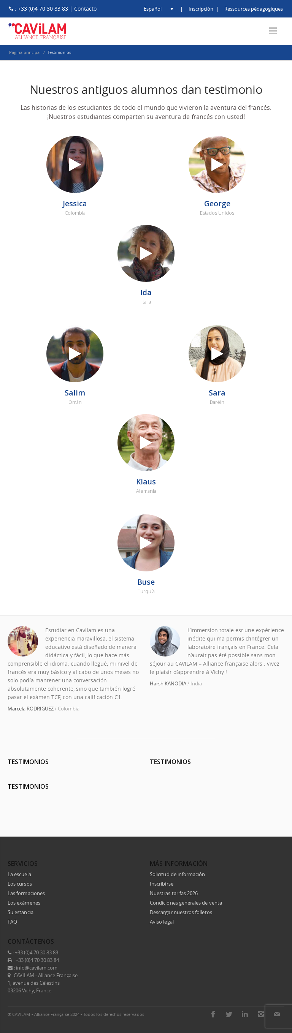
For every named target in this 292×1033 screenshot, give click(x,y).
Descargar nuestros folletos (181, 912)
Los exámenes (24, 902)
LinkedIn (244, 1014)
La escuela (19, 874)
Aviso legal (162, 921)
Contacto (85, 8)
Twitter (228, 1014)
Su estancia (20, 912)
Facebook (213, 1014)
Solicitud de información (177, 874)
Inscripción (201, 8)
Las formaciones (26, 893)
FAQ (12, 921)
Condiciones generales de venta (186, 902)
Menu (273, 30)
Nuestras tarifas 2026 (174, 893)
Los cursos (20, 883)
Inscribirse (161, 883)
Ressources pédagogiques (253, 8)
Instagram (260, 1014)
